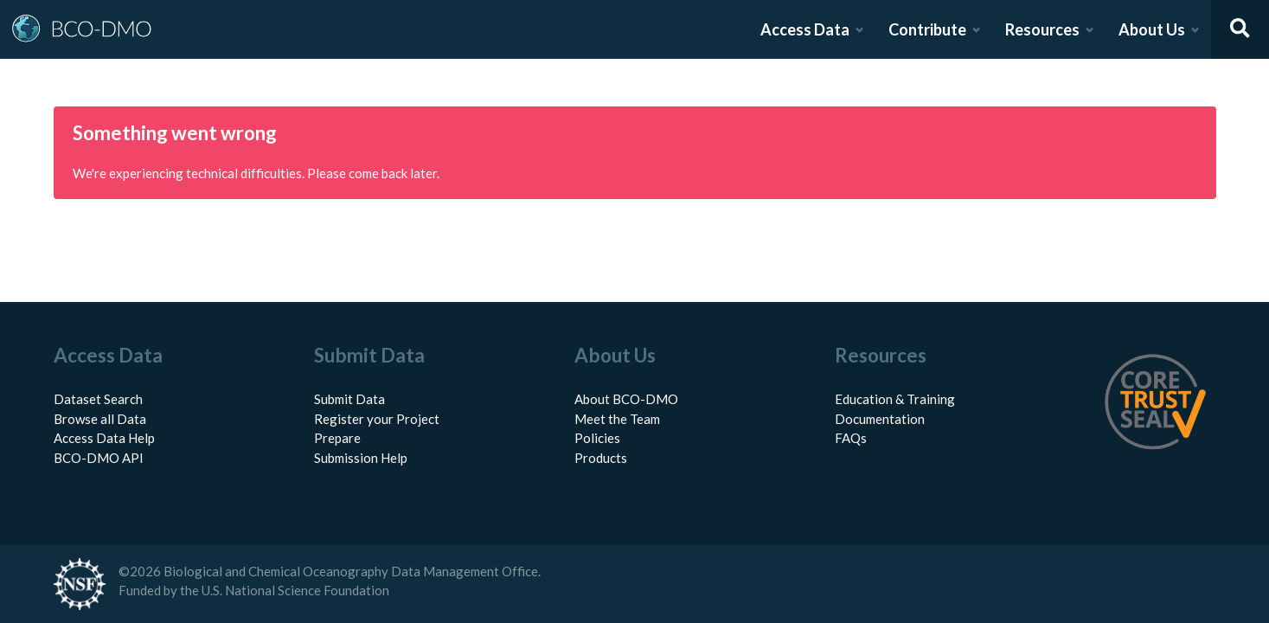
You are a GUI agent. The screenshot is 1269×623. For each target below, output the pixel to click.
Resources (1042, 29)
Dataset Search (98, 399)
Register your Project (376, 419)
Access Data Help (104, 438)
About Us (1151, 29)
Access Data (804, 29)
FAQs (851, 438)
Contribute (927, 29)
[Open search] (1240, 29)
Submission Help (360, 458)
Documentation (880, 419)
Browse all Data (100, 419)
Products (600, 458)
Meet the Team (617, 419)
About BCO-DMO (626, 399)
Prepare (337, 438)
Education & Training (895, 399)
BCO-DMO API (99, 458)
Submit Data (349, 399)
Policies (597, 438)
